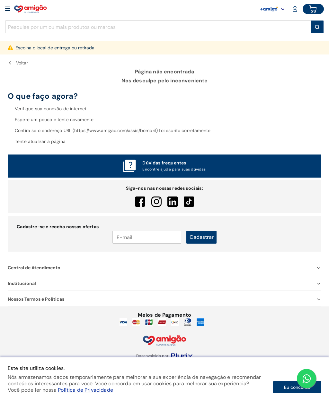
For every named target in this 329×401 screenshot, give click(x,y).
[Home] (30, 9)
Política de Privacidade (85, 390)
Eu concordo (297, 387)
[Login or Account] (295, 9)
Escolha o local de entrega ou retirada (54, 48)
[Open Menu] (7, 9)
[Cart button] (313, 9)
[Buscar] (317, 27)
